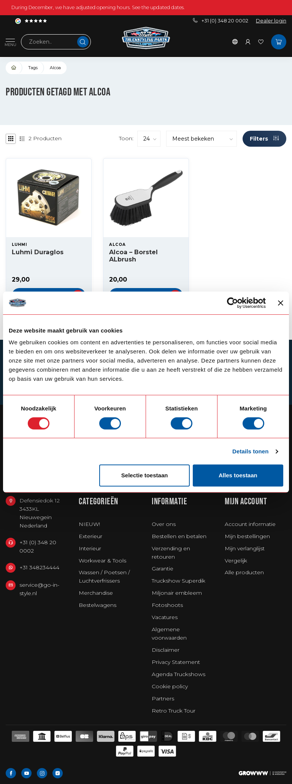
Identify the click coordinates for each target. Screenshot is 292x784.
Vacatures (165, 617)
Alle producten (244, 572)
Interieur (90, 548)
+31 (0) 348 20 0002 (220, 21)
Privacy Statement (176, 662)
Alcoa (55, 67)
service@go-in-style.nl (39, 589)
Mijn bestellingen (247, 536)
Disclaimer (165, 649)
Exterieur (90, 536)
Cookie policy (170, 686)
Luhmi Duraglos (37, 252)
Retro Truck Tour (173, 710)
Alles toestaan (238, 475)
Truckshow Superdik (178, 580)
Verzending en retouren (171, 552)
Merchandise (96, 592)
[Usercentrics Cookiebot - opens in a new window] (232, 303)
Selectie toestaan (144, 475)
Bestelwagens (97, 605)
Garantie (162, 568)
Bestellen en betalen (179, 536)
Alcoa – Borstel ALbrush (133, 256)
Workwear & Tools (102, 560)
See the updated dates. (158, 7)
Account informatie (250, 524)
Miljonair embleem (177, 592)
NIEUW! (89, 524)
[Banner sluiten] (280, 303)
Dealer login (271, 21)
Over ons (164, 524)
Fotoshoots (167, 605)
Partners (163, 698)
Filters (264, 138)
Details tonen (250, 451)
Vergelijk (236, 560)
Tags (33, 67)
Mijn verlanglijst (245, 548)
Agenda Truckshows (178, 674)
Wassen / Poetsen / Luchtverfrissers (104, 576)
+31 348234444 (39, 567)
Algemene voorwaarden (169, 633)
